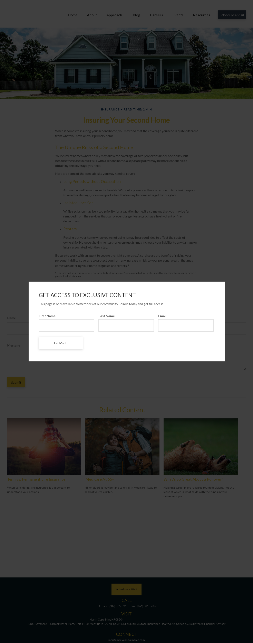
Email (162, 316)
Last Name (106, 316)
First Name (47, 316)
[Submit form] (61, 343)
